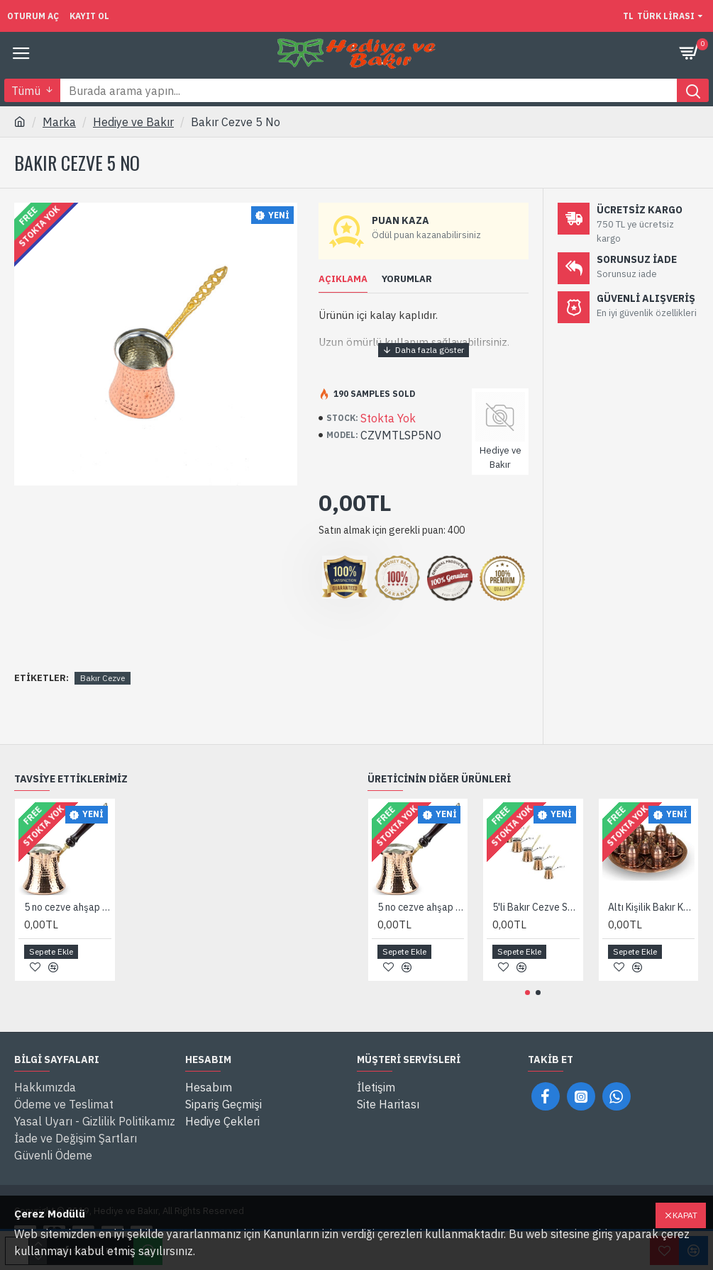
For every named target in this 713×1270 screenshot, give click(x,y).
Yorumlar (407, 279)
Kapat (685, 1215)
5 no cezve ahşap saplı (67, 907)
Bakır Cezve (102, 678)
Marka (59, 122)
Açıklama (343, 279)
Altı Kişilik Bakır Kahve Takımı (651, 907)
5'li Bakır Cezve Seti (536, 907)
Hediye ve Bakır (133, 122)
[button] (527, 992)
